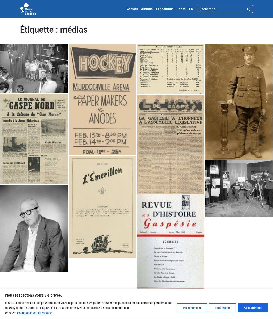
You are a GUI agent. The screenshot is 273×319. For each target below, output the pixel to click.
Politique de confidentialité (34, 313)
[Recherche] (221, 9)
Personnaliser (192, 308)
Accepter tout (253, 308)
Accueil (132, 9)
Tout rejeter (222, 308)
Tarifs (181, 9)
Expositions (165, 9)
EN (191, 9)
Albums (147, 9)
